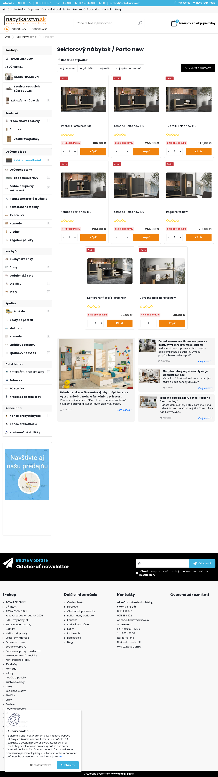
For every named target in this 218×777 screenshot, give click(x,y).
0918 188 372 (43, 3)
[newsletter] (202, 563)
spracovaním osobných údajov (172, 571)
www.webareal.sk (122, 773)
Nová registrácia (205, 2)
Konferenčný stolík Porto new (106, 298)
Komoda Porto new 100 (129, 212)
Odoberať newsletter (42, 566)
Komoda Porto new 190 (129, 126)
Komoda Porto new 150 (76, 212)
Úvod (8, 36)
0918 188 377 (24, 3)
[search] (140, 24)
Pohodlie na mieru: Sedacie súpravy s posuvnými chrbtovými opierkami (182, 343)
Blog (118, 9)
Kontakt (108, 9)
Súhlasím (68, 765)
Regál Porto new (177, 212)
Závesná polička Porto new (158, 298)
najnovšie (104, 68)
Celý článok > (124, 410)
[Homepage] (4, 9)
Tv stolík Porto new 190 (76, 126)
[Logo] (26, 23)
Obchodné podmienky (56, 9)
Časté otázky (16, 9)
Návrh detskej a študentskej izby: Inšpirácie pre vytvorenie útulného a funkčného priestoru (94, 394)
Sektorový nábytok (27, 36)
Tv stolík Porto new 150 (181, 126)
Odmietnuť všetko (40, 765)
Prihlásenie (184, 2)
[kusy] (69, 151)
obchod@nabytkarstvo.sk (125, 3)
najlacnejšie (67, 68)
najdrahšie (86, 68)
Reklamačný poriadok (86, 9)
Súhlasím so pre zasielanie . (173, 573)
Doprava (33, 9)
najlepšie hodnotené (128, 68)
